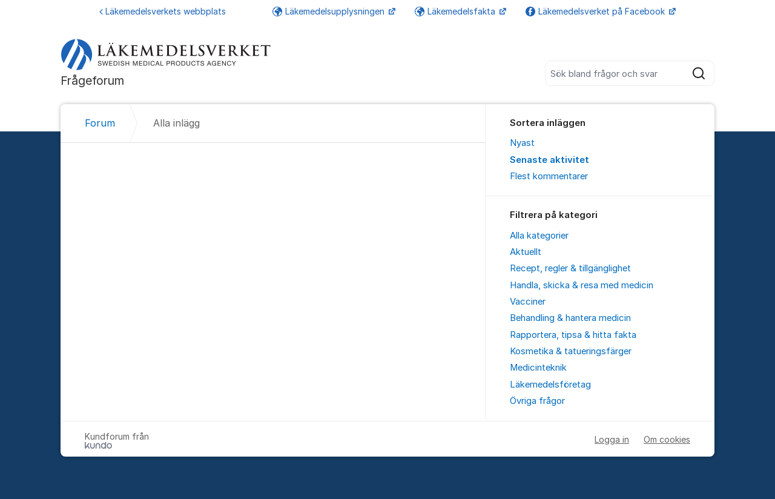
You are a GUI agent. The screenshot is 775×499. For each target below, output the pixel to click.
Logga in (612, 439)
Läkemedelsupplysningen (329, 11)
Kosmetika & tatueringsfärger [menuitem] (571, 351)
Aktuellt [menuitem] (525, 251)
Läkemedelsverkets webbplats (162, 11)
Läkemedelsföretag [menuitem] (550, 384)
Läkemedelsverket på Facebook (596, 11)
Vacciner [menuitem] (528, 301)
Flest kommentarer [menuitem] (549, 176)
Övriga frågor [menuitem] (537, 400)
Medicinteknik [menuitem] (538, 367)
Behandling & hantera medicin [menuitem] (570, 317)
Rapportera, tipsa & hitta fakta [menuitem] (573, 334)
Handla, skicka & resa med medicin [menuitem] (581, 285)
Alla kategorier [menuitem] (539, 235)
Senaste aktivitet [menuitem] (549, 159)
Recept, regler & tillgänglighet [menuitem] (570, 268)
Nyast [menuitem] (522, 142)
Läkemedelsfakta (456, 11)
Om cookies (667, 439)
